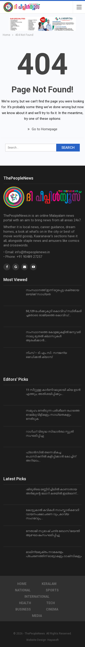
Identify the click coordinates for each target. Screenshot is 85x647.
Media (37, 616)
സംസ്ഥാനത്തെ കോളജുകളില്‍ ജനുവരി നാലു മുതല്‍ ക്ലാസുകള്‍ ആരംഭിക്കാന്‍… (53, 336)
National (23, 590)
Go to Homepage (42, 129)
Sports (52, 590)
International (36, 596)
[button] (42, 24)
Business (23, 609)
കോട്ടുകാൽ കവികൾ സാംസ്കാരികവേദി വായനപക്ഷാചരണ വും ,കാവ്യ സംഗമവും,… (52, 514)
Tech (50, 603)
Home (22, 584)
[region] (42, 24)
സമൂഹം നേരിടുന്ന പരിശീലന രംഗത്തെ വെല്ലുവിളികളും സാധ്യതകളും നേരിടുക (53, 414)
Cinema (52, 609)
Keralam (49, 584)
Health (25, 603)
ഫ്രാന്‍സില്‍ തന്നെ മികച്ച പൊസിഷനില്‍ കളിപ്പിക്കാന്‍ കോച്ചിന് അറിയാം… (51, 456)
